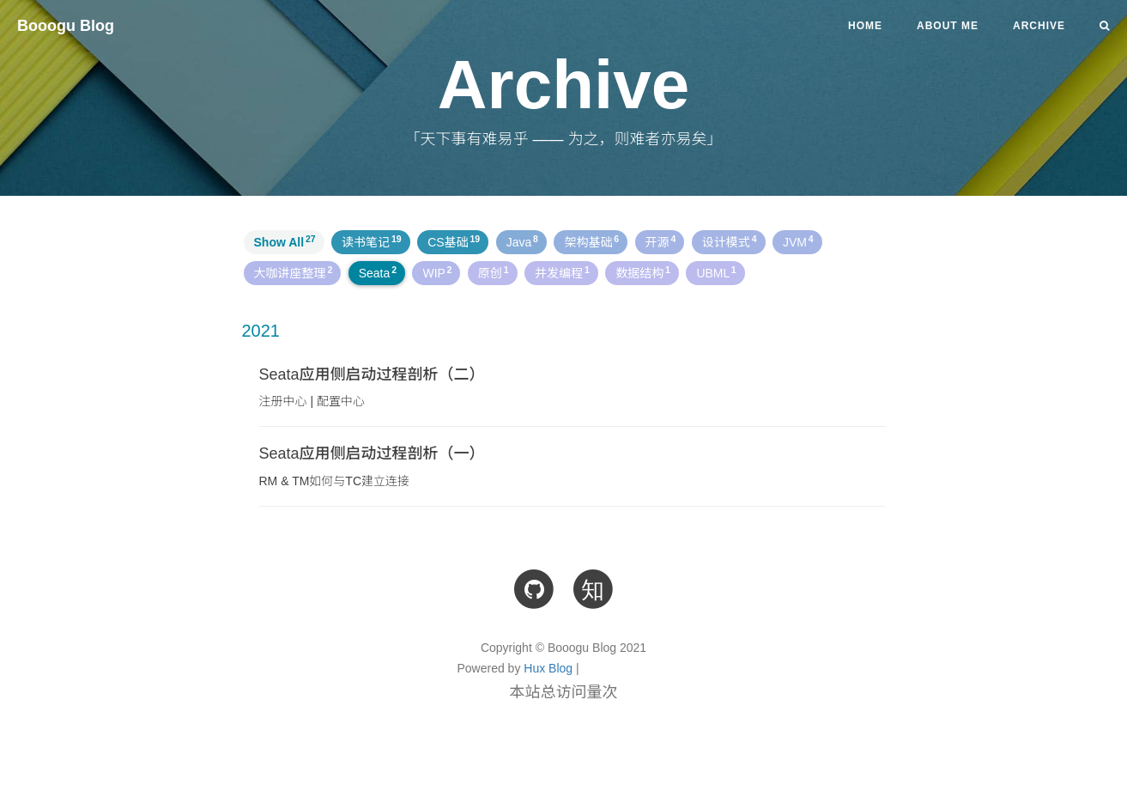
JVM (798, 241)
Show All (285, 241)
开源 (660, 241)
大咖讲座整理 (293, 272)
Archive (1039, 26)
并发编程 (562, 272)
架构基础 (591, 241)
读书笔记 (372, 241)
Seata (378, 272)
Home (865, 26)
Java (522, 241)
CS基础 (453, 241)
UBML (716, 272)
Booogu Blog (65, 25)
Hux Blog (548, 668)
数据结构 (642, 272)
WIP (436, 272)
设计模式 (729, 241)
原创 (493, 272)
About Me (948, 26)
